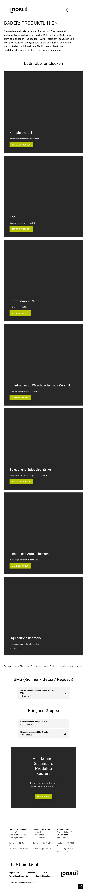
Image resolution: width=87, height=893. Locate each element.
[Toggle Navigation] (76, 10)
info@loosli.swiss (22, 848)
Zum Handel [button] (43, 796)
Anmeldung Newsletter (18, 876)
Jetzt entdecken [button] (21, 145)
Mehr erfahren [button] (20, 313)
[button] (11, 864)
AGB (45, 873)
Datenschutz (31, 873)
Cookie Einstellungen (44, 876)
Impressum (14, 873)
